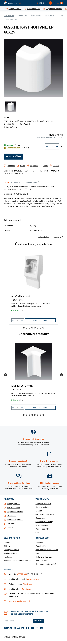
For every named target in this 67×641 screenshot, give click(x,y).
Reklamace (40, 518)
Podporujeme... (42, 560)
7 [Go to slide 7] (40, 328)
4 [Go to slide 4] (32, 328)
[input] (18, 320)
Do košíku (13, 156)
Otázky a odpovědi (11, 550)
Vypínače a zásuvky (15, 511)
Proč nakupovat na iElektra (47, 550)
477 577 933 (22, 574)
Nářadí (10, 527)
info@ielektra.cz (33, 579)
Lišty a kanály (49, 15)
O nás (38, 553)
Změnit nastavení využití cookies (17, 560)
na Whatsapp (25, 589)
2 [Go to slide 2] (26, 328)
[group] (33, 286)
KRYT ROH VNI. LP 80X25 (22, 386)
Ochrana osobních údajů (46, 564)
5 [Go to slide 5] (35, 328)
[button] (42, 2)
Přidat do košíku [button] (40, 320)
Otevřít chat (27, 584)
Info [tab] (7, 182)
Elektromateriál (22, 15)
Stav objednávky (42, 529)
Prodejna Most (42, 546)
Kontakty (39, 542)
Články (38, 532)
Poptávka (8, 557)
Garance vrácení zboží (45, 514)
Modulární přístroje (15, 519)
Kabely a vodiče (13, 504)
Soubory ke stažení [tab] (31, 182)
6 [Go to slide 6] (37, 328)
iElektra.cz (10, 16)
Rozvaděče (11, 515)
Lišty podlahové (11, 19)
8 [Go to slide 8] (43, 328)
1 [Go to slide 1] (24, 328)
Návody (7, 542)
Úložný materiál (36, 15)
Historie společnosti (44, 557)
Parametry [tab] (15, 182)
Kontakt (39, 511)
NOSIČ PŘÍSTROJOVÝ (20, 296)
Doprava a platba (43, 507)
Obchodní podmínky (44, 522)
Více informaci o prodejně (19, 601)
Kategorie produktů (43, 504)
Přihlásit (38, 621)
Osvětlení (11, 523)
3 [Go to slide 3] (29, 328)
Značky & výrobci (11, 553)
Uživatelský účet (42, 525)
